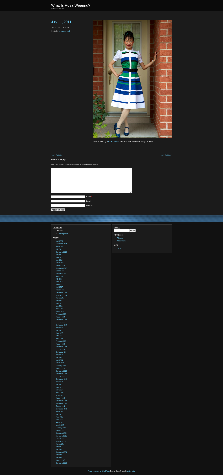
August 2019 (60, 246)
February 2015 (61, 341)
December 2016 (61, 292)
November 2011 (61, 436)
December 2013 (61, 371)
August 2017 (60, 276)
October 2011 (60, 438)
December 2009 (61, 452)
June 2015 (59, 333)
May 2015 (59, 336)
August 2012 (60, 411)
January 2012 (60, 430)
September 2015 (61, 325)
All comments (121, 241)
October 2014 (60, 349)
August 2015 (60, 328)
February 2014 (61, 365)
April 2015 (59, 338)
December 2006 (61, 463)
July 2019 (59, 249)
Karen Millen (113, 141)
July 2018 (59, 255)
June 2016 (59, 303)
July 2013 (59, 384)
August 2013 (60, 382)
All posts (120, 238)
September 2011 (61, 441)
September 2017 (61, 274)
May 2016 (59, 306)
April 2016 (59, 309)
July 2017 (59, 279)
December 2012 (61, 401)
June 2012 (59, 417)
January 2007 (60, 460)
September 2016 (61, 295)
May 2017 (59, 284)
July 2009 (59, 455)
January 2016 (60, 317)
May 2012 (59, 420)
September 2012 (61, 409)
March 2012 (60, 425)
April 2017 (59, 287)
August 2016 (60, 298)
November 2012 (61, 403)
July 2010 (59, 449)
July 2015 (59, 330)
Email (89, 201)
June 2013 (59, 387)
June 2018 (59, 257)
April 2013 (59, 393)
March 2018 (60, 263)
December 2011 (61, 433)
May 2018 (59, 260)
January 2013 (60, 398)
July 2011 (59, 447)
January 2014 (60, 368)
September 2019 (61, 244)
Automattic (131, 471)
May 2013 (59, 390)
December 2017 (61, 268)
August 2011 (60, 444)
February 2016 (61, 314)
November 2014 (61, 346)
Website (89, 205)
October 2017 (60, 271)
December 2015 (61, 319)
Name (89, 197)
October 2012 (60, 406)
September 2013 (61, 379)
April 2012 (59, 422)
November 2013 (61, 374)
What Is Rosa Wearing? (70, 5)
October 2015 (60, 322)
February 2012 (61, 428)
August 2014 (60, 355)
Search (117, 227)
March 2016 (60, 311)
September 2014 (61, 352)
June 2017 (59, 282)
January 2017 (60, 290)
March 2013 (60, 395)
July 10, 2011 (57, 155)
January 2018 (60, 265)
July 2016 (59, 301)
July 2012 (59, 414)
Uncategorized (64, 31)
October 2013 (60, 376)
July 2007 (59, 457)
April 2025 (59, 241)
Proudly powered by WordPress (98, 471)
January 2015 (60, 344)
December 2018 (61, 252)
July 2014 (59, 357)
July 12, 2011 (166, 155)
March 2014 (60, 363)
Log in (119, 248)
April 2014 (59, 360)
